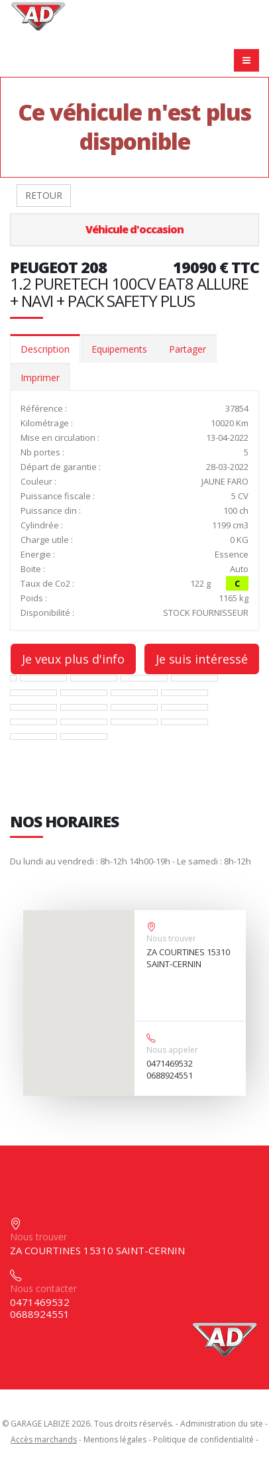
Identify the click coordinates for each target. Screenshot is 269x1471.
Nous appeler (172, 1049)
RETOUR (43, 195)
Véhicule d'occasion (134, 229)
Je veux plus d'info (73, 659)
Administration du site (221, 1423)
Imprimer (40, 377)
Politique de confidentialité (203, 1439)
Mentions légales (114, 1439)
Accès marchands (44, 1439)
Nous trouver (171, 938)
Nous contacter (43, 1288)
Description (45, 349)
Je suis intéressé (202, 659)
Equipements (119, 349)
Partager (187, 349)
